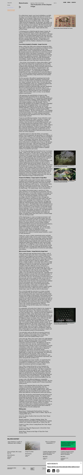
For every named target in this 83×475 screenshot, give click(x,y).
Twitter (32, 468)
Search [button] (74, 2)
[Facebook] (48, 472)
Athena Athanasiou (11, 455)
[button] (81, 463)
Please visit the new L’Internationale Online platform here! (63, 467)
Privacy (24, 468)
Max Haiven (45, 456)
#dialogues (63, 459)
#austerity (9, 457)
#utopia (8, 5)
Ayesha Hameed (28, 453)
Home (64, 2)
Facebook (32, 469)
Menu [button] (69, 2)
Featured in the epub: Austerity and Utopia (11, 10)
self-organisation (10, 7)
